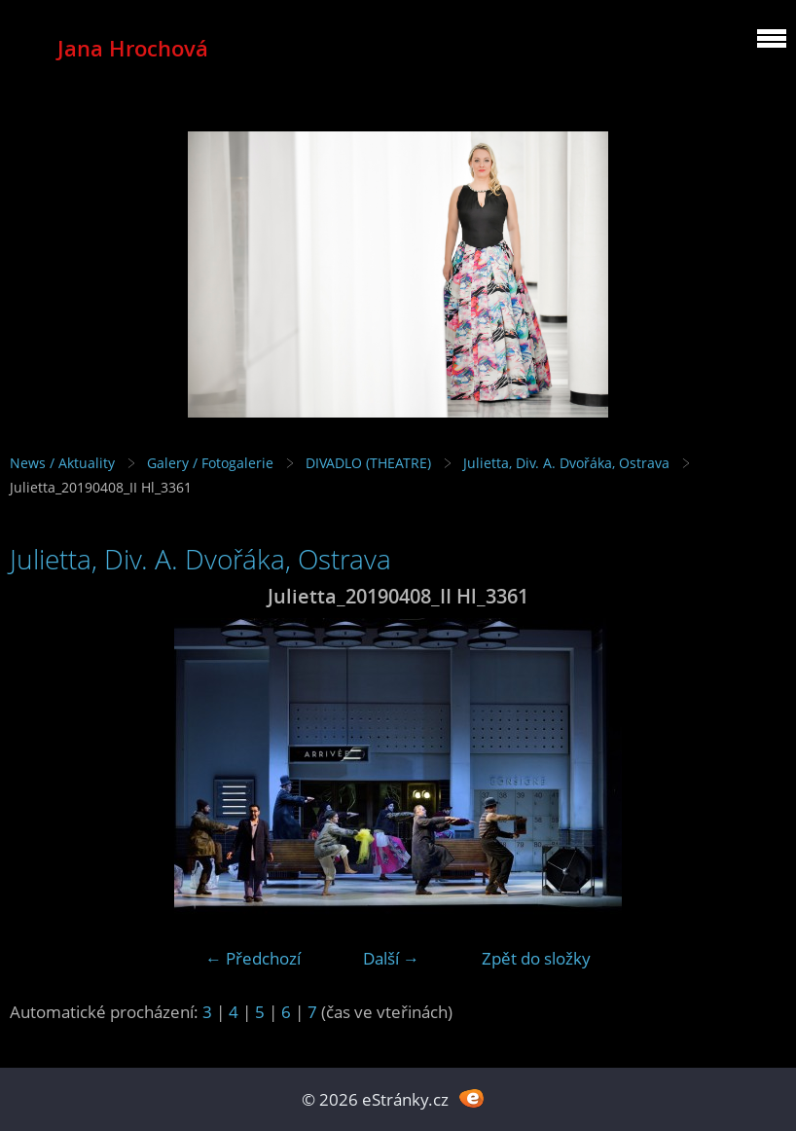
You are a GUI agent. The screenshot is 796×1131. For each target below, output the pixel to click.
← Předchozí (253, 958)
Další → (391, 958)
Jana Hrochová (132, 48)
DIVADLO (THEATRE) (368, 463)
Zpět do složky (536, 958)
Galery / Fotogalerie (210, 463)
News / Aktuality (62, 463)
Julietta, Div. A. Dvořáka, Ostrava (566, 463)
